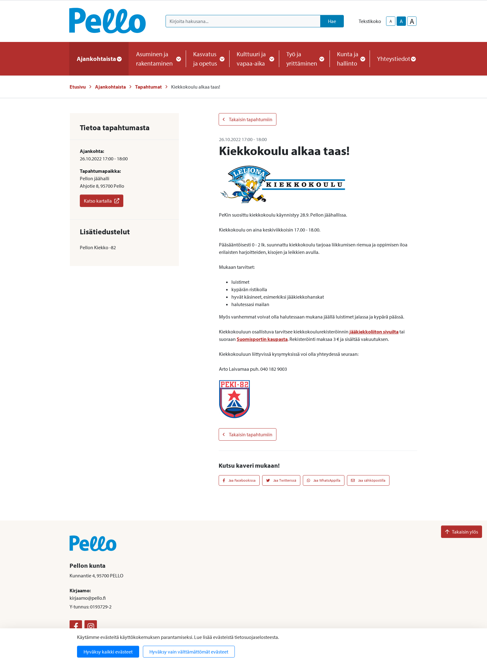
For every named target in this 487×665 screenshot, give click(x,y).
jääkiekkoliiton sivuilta (373, 331)
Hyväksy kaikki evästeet (108, 652)
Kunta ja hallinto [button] (349, 58)
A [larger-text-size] (412, 21)
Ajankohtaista (110, 87)
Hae (332, 21)
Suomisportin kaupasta (262, 339)
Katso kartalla (101, 201)
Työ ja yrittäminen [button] (304, 58)
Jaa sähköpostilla (368, 480)
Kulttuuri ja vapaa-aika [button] (254, 58)
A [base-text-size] (401, 21)
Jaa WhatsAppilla (324, 480)
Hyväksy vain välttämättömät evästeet (188, 652)
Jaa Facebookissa (239, 480)
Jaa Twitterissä (281, 480)
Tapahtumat (148, 87)
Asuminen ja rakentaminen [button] (157, 58)
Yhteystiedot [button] (396, 58)
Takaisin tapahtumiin (247, 119)
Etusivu (78, 87)
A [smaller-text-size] (390, 21)
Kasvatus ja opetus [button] (207, 58)
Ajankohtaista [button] (99, 58)
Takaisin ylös (461, 532)
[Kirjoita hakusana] (243, 21)
